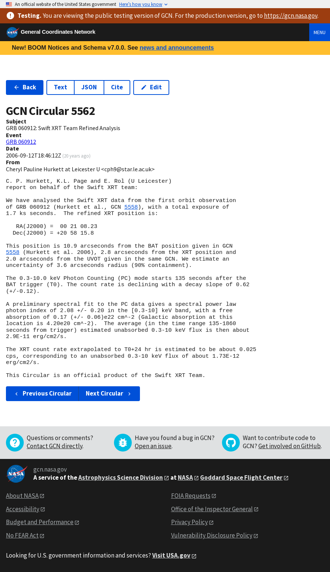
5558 (131, 207)
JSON (89, 87)
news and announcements (177, 47)
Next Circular (109, 393)
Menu (320, 32)
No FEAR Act (22, 535)
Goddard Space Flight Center (241, 477)
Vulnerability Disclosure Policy (211, 535)
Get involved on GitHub (289, 446)
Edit (151, 87)
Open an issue (153, 446)
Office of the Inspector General (212, 509)
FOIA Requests (190, 496)
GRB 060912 (21, 141)
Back (24, 87)
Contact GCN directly (54, 446)
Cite (117, 87)
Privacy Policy (189, 522)
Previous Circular (42, 393)
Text (60, 87)
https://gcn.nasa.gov (290, 15)
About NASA (22, 496)
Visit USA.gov (171, 555)
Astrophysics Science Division (120, 477)
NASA (185, 477)
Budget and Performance (39, 522)
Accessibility (22, 509)
